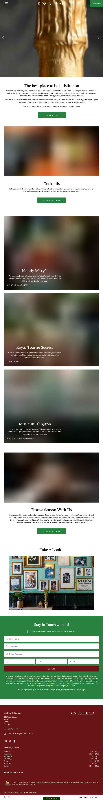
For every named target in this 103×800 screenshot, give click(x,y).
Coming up (52, 115)
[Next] (99, 38)
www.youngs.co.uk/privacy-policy (17, 683)
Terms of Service (75, 690)
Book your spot (51, 200)
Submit (51, 669)
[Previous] (4, 38)
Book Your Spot (51, 531)
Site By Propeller (31, 792)
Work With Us (8, 792)
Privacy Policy (61, 690)
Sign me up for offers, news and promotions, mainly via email (53, 631)
